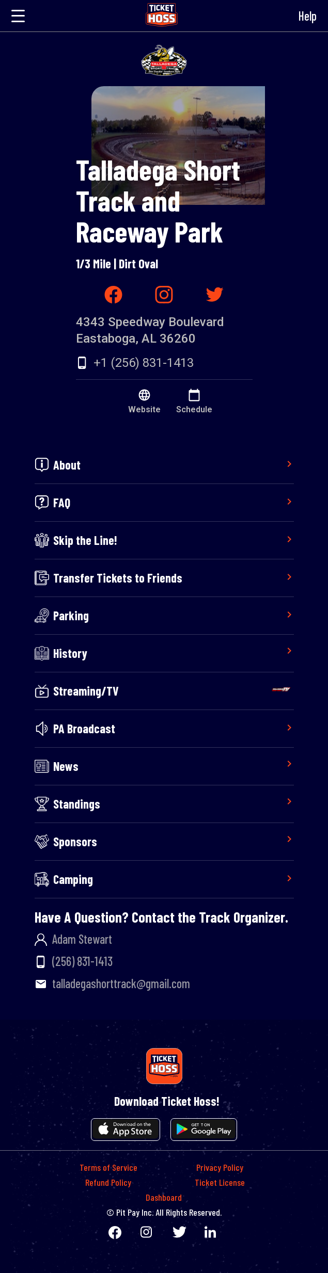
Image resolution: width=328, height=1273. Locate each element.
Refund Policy (108, 1182)
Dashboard (164, 1197)
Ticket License (220, 1182)
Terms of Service (108, 1167)
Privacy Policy (219, 1167)
